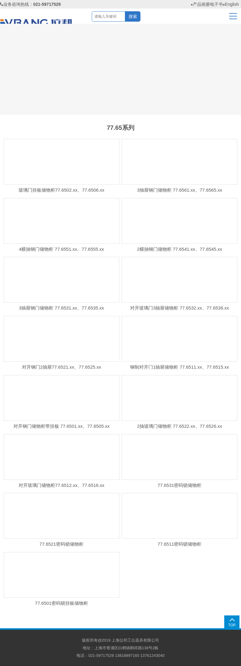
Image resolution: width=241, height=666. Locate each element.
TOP (232, 625)
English (232, 4)
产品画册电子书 (208, 4)
